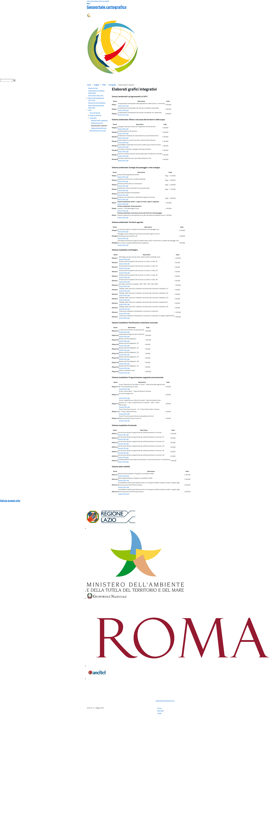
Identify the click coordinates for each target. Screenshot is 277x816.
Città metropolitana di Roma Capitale (98, 1)
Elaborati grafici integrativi (99, 125)
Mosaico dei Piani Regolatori (97, 103)
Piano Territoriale (95, 113)
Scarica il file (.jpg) (123, 106)
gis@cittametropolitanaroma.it (165, 701)
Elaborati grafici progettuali (99, 120)
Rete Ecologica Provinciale (98, 130)
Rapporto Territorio (95, 115)
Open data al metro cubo (95, 95)
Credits (159, 713)
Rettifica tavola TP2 (97, 123)
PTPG (104, 85)
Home (89, 85)
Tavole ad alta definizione (99, 128)
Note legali (160, 711)
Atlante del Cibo (93, 88)
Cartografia (112, 85)
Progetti (96, 85)
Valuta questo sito (10, 500)
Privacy (159, 708)
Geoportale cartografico (106, 7)
